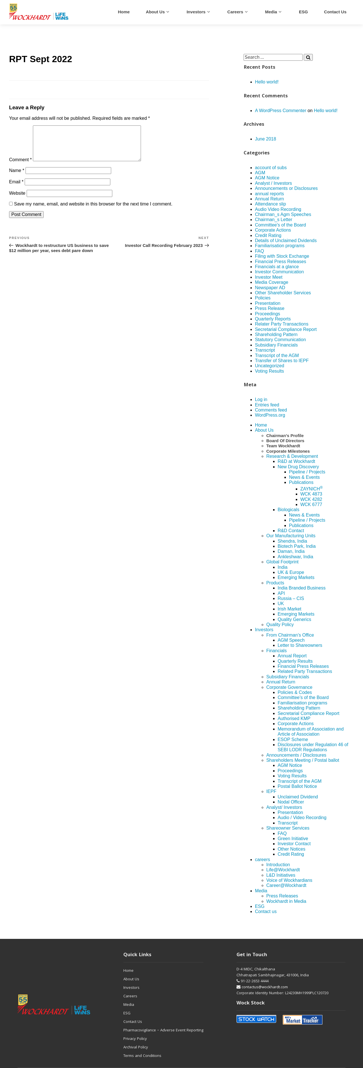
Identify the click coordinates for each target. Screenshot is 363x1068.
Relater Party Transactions (282, 324)
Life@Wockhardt (283, 869)
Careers (130, 996)
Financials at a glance (277, 266)
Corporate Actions (273, 230)
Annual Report (292, 655)
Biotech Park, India (297, 546)
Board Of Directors (285, 440)
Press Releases (282, 895)
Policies (263, 297)
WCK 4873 (311, 494)
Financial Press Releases (280, 261)
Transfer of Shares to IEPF (282, 360)
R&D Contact (291, 530)
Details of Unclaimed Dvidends (286, 240)
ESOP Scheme (293, 739)
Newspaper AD (270, 287)
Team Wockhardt (283, 445)
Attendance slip (270, 204)
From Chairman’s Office (290, 635)
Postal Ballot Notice (297, 786)
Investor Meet (268, 277)
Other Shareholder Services (283, 292)
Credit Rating (268, 235)
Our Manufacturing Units (290, 535)
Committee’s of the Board (303, 697)
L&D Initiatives (280, 875)
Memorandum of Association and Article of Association (311, 732)
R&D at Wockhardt (296, 461)
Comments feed (271, 410)
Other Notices (291, 849)
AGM (260, 172)
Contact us (335, 11)
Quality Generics (294, 619)
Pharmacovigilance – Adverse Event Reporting (163, 1030)
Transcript (265, 350)
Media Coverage (271, 282)
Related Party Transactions (305, 671)
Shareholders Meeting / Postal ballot (302, 760)
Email (16, 188)
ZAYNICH (311, 488)
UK (281, 603)
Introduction (278, 864)
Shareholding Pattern (276, 334)
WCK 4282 (311, 499)
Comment (20, 166)
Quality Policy (280, 624)
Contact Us (132, 1022)
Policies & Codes (295, 692)
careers (235, 11)
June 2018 (265, 139)
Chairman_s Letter (273, 219)
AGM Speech (291, 640)
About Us (155, 11)
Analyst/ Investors (284, 807)
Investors (196, 11)
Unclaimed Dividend (298, 796)
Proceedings (267, 313)
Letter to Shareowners (300, 645)
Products (275, 582)
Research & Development (292, 456)
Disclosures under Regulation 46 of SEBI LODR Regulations (313, 747)
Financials (276, 650)
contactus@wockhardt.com (262, 987)
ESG (303, 11)
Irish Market (289, 609)
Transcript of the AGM (277, 355)
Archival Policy (135, 1047)
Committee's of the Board (280, 225)
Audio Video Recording (278, 209)
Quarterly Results (295, 661)
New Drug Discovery (298, 466)
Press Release (269, 308)
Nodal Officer (291, 802)
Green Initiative (293, 838)
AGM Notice (267, 177)
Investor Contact (294, 843)
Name (16, 177)
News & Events (304, 477)
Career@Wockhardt (286, 885)
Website (17, 200)
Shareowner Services (287, 828)
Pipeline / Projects (307, 471)
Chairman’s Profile (285, 435)
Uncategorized (269, 365)
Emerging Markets (296, 577)
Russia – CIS (291, 598)
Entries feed (267, 404)
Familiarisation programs (280, 245)
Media (271, 11)
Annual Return (269, 198)
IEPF (271, 791)
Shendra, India (292, 541)
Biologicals (288, 509)
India (283, 567)
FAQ (259, 251)
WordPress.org (270, 415)
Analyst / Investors (273, 183)
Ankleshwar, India (295, 556)
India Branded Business (302, 588)
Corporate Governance (289, 687)
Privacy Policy (135, 1039)
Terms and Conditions (142, 1056)
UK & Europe (291, 572)
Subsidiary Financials (276, 345)
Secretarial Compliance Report (286, 329)
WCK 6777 (311, 504)
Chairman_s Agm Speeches (283, 214)
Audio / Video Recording (302, 817)
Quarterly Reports (273, 318)
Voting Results (269, 371)
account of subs (271, 167)
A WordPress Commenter (280, 110)
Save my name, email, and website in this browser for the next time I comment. (93, 210)
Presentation (267, 303)
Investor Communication (279, 271)
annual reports (269, 193)
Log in (261, 399)
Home (124, 11)
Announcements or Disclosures (286, 188)
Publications (301, 482)
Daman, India (291, 551)
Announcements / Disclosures (296, 755)
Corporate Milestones (288, 451)
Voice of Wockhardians (289, 880)
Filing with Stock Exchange (282, 256)
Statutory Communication (280, 339)
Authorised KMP (294, 718)
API (281, 593)
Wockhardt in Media (286, 901)
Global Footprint (282, 561)
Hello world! (267, 81)
